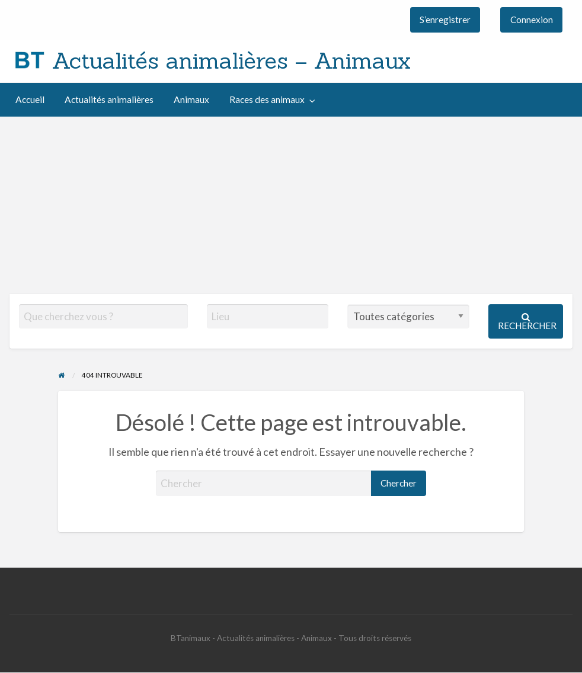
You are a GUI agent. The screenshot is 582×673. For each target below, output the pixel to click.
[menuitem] (445, 20)
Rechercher (527, 322)
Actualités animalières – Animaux (231, 60)
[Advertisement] (291, 205)
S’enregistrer (445, 19)
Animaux (191, 99)
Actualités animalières (109, 99)
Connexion (531, 19)
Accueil (29, 99)
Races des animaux (267, 99)
